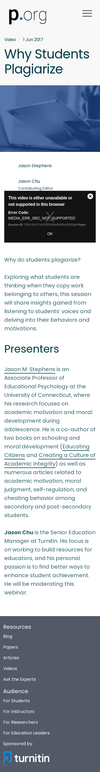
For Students (16, 701)
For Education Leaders (26, 733)
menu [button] (87, 13)
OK (50, 234)
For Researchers (20, 722)
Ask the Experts (19, 679)
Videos (10, 668)
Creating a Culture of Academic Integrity (49, 459)
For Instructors (18, 711)
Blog (7, 636)
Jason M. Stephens (29, 369)
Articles (11, 658)
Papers (10, 647)
